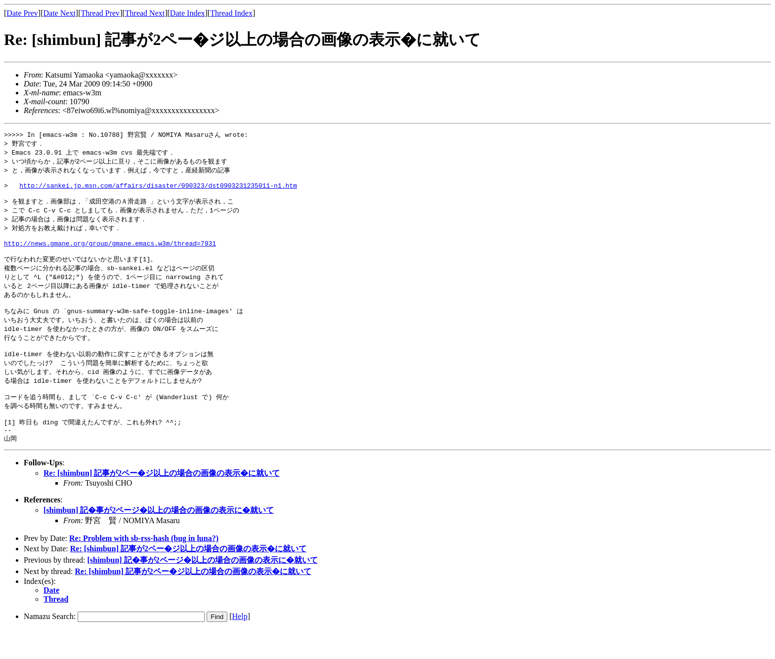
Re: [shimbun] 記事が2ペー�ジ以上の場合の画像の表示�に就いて (161, 502)
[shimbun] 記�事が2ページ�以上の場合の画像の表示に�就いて (158, 539)
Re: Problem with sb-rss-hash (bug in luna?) (143, 567)
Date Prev (22, 13)
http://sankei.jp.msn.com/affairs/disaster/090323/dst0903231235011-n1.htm (158, 190)
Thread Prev (100, 13)
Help (240, 645)
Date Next (59, 13)
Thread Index (231, 13)
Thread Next (145, 13)
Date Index (187, 13)
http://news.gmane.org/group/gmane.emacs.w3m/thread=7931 (110, 254)
